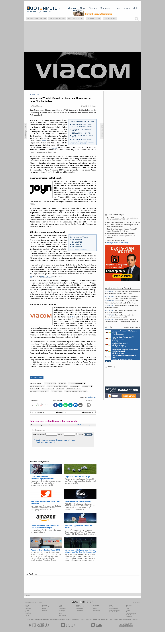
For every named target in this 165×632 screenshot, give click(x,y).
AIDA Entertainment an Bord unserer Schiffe (121, 333)
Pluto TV (54, 147)
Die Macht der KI (75, 18)
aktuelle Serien (105, 619)
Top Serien (134, 619)
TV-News (61, 607)
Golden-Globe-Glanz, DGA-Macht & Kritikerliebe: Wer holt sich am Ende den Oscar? (121, 302)
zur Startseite (62, 412)
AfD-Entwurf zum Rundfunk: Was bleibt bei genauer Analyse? (121, 311)
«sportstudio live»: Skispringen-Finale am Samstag (121, 237)
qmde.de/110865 (91, 397)
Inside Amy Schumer (37, 386)
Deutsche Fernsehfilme (125, 619)
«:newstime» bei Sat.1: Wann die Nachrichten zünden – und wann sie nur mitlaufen (121, 321)
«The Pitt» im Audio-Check (116, 240)
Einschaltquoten (75, 619)
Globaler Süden (93, 18)
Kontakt (128, 610)
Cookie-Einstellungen (132, 615)
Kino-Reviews (96, 610)
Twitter (27, 615)
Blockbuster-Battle (114, 612)
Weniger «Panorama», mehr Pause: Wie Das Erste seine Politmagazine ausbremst (121, 297)
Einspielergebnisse (114, 610)
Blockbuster (89, 619)
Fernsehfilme (96, 619)
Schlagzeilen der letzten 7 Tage (117, 243)
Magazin (72, 8)
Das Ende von (110, 18)
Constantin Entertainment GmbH (120, 357)
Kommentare (36, 377)
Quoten (93, 8)
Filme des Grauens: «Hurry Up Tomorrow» (121, 233)
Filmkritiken (53, 619)
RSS (27, 607)
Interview (44, 610)
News (83, 8)
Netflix (44, 141)
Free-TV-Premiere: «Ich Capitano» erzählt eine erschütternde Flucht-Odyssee (122, 219)
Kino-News (112, 607)
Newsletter (28, 608)
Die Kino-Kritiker (113, 608)
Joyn (89, 193)
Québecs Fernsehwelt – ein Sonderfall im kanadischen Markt (119, 316)
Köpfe (60, 613)
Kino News (30, 619)
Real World (60, 389)
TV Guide (83, 619)
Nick (31, 276)
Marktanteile (79, 608)
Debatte (95, 607)
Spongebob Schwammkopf (39, 391)
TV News (68, 619)
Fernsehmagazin (44, 619)
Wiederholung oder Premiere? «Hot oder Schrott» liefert (121, 306)
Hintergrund (45, 607)
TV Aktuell (37, 619)
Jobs (127, 608)
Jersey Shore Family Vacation (57, 386)
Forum (126, 8)
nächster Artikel (89, 412)
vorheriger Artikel (37, 412)
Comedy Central (46, 276)
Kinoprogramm (114, 619)
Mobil (27, 610)
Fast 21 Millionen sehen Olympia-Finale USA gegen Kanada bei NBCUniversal (122, 230)
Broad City (62, 383)
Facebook (28, 613)
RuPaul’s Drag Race (73, 389)
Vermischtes (62, 608)
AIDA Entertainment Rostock (121, 351)
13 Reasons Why (50, 383)
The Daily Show (56, 391)
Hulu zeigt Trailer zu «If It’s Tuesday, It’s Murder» (123, 222)
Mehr (135, 8)
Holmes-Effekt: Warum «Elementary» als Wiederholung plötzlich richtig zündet (122, 292)
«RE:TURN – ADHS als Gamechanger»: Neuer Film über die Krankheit (122, 226)
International (62, 612)
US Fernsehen (61, 619)
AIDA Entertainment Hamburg (119, 339)
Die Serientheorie (57, 18)
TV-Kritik (95, 608)
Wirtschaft (62, 610)
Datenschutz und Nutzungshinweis (131, 612)
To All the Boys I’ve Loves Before (76, 391)
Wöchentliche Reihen (81, 607)
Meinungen (106, 8)
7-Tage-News (29, 612)
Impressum (129, 616)
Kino (117, 8)
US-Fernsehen (63, 615)
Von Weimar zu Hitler (36, 18)
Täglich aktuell (80, 610)
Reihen (44, 608)
